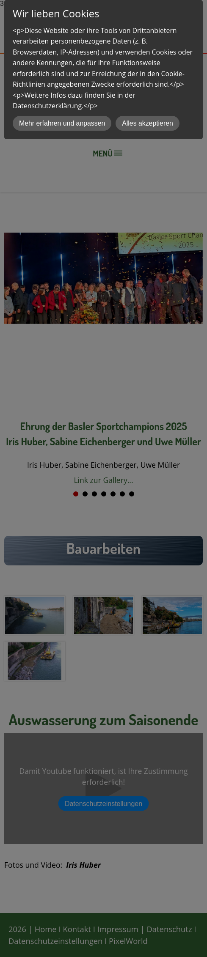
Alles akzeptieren (147, 123)
